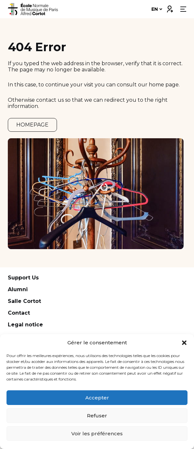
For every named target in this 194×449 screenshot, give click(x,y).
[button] (184, 342)
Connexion (169, 7)
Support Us (23, 278)
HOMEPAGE (32, 125)
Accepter (97, 398)
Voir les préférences (97, 433)
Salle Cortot (24, 301)
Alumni (18, 289)
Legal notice (25, 325)
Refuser (97, 415)
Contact (19, 313)
